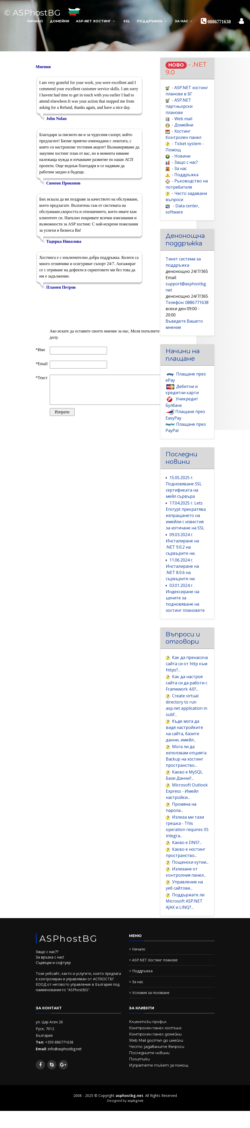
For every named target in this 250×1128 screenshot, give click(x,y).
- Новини (181, 159)
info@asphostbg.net (65, 1073)
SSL (126, 21)
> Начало (137, 973)
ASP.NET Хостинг (93, 21)
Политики (139, 1083)
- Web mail (182, 120)
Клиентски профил (148, 1046)
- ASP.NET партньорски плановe (179, 107)
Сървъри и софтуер (53, 987)
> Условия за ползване (149, 1017)
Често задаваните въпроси (156, 1071)
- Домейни (182, 126)
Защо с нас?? (47, 976)
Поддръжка (149, 21)
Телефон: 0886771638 (187, 308)
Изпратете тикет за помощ (158, 1090)
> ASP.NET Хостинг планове (153, 984)
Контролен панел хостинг (155, 1052)
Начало (35, 21)
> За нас (136, 1006)
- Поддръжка (185, 178)
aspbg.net (135, 1125)
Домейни (59, 21)
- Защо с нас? (185, 165)
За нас (181, 21)
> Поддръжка (141, 995)
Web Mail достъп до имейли (156, 1065)
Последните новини (149, 1077)
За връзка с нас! (50, 982)
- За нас (179, 172)
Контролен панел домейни (155, 1058)
